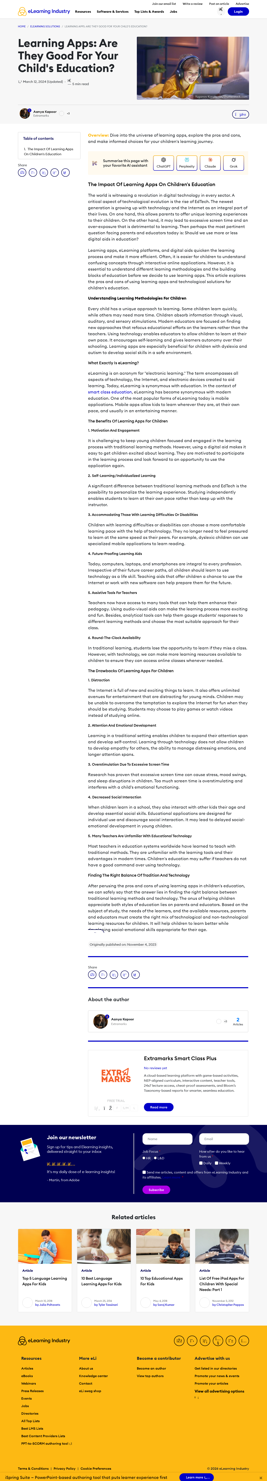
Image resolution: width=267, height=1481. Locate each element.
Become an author (151, 1368)
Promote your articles (211, 1383)
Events (26, 1398)
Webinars (28, 1383)
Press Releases (32, 1391)
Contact (85, 1383)
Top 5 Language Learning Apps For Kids (44, 1281)
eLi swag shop (90, 1391)
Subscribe (156, 1190)
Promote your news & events (217, 1376)
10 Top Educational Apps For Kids (161, 1281)
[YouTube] (218, 1341)
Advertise (242, 4)
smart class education (110, 392)
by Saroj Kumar (163, 1305)
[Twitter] (192, 1341)
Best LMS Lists (32, 1428)
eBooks (27, 1376)
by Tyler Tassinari (106, 1305)
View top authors (150, 1376)
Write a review (193, 4)
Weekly (222, 1163)
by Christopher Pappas (228, 1305)
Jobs (25, 1406)
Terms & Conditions (33, 1468)
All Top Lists (30, 1421)
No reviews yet (155, 1068)
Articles (27, 1368)
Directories (29, 1413)
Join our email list (164, 4)
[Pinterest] (231, 1341)
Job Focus (151, 1151)
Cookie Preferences (96, 1468)
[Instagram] (244, 1341)
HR (148, 1158)
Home (22, 26)
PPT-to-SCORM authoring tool (46, 1443)
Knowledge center (93, 1376)
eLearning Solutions (45, 26)
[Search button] (221, 11)
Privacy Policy (65, 1468)
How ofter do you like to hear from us (222, 1153)
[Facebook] (179, 1341)
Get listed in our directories (216, 1368)
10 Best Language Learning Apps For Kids (101, 1281)
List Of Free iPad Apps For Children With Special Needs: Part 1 (221, 1284)
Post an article (219, 4)
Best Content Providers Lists (43, 1436)
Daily (205, 1163)
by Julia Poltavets (47, 1305)
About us (86, 1368)
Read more (158, 1107)
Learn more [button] (171, 1177)
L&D (160, 1158)
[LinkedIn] (205, 1341)
